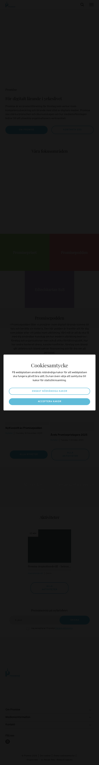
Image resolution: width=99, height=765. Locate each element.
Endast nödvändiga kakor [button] (49, 391)
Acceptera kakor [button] (49, 401)
